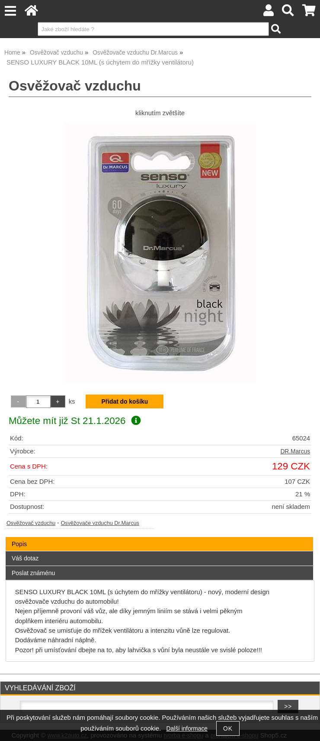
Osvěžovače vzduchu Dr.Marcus (100, 523)
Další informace (187, 728)
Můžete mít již (75, 420)
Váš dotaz (25, 558)
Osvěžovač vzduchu (30, 523)
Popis (19, 543)
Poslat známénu (33, 573)
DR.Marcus (295, 451)
